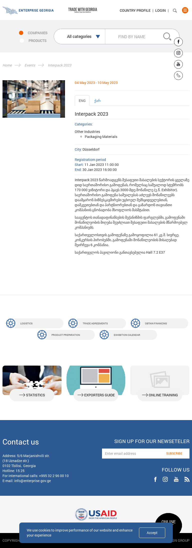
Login (160, 10)
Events (29, 65)
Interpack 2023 (59, 65)
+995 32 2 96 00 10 (54, 475)
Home (7, 65)
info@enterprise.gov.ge (32, 480)
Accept (152, 532)
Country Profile (135, 10)
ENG (82, 100)
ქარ (97, 100)
